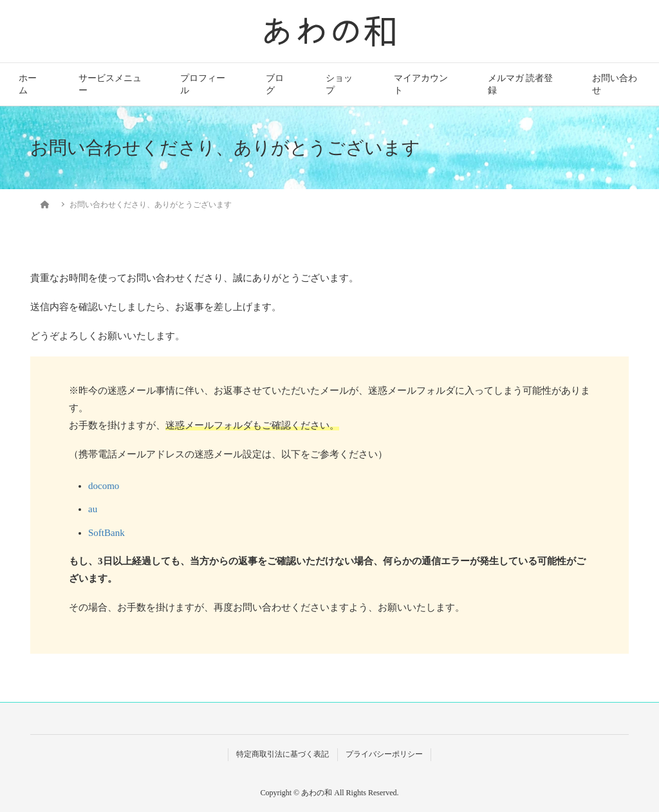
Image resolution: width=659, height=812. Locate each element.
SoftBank (106, 533)
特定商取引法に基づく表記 (282, 754)
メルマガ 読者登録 (520, 84)
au (92, 509)
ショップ (339, 84)
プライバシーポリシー (384, 754)
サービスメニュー (110, 84)
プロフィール (202, 84)
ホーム (28, 84)
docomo (103, 486)
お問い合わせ (614, 84)
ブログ (275, 84)
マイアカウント (421, 84)
